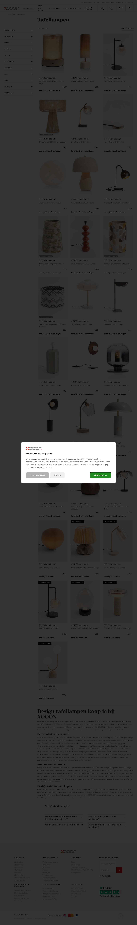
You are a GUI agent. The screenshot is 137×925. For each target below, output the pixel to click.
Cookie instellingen (37, 475)
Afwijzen (57, 475)
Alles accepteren (100, 475)
